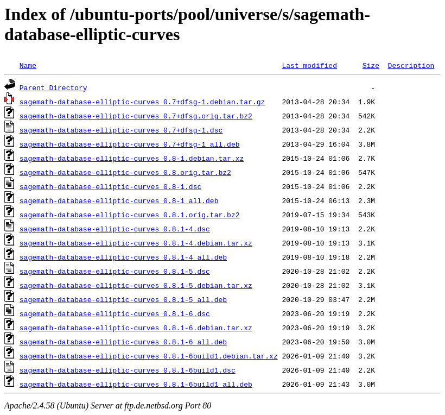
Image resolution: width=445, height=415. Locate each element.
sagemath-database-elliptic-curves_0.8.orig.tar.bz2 (125, 172)
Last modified (309, 65)
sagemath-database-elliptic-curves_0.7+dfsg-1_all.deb (130, 144)
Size (371, 65)
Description (410, 65)
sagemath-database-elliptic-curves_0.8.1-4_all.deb (123, 257)
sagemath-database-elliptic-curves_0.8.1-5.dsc (115, 271)
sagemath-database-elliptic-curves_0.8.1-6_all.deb (123, 342)
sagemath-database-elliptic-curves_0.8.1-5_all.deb (123, 299)
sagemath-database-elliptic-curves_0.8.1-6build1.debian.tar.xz (149, 356)
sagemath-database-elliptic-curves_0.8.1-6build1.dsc (128, 370)
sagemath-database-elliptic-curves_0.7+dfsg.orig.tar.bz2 (136, 116)
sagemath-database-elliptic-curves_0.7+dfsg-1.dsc (121, 130)
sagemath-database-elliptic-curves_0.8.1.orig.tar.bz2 (130, 214)
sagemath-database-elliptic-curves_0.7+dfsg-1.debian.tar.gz (142, 101)
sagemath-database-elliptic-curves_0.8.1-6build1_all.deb (136, 384)
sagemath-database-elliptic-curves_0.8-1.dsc (110, 186)
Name (28, 65)
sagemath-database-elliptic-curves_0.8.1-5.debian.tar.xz (136, 285)
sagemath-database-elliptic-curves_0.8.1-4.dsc (115, 229)
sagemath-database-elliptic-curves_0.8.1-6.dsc (115, 313)
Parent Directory (53, 87)
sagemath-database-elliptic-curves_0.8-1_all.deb (119, 200)
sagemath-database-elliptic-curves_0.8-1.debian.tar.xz (132, 158)
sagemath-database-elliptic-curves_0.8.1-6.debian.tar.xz (136, 327)
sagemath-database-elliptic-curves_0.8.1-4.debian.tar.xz (136, 243)
